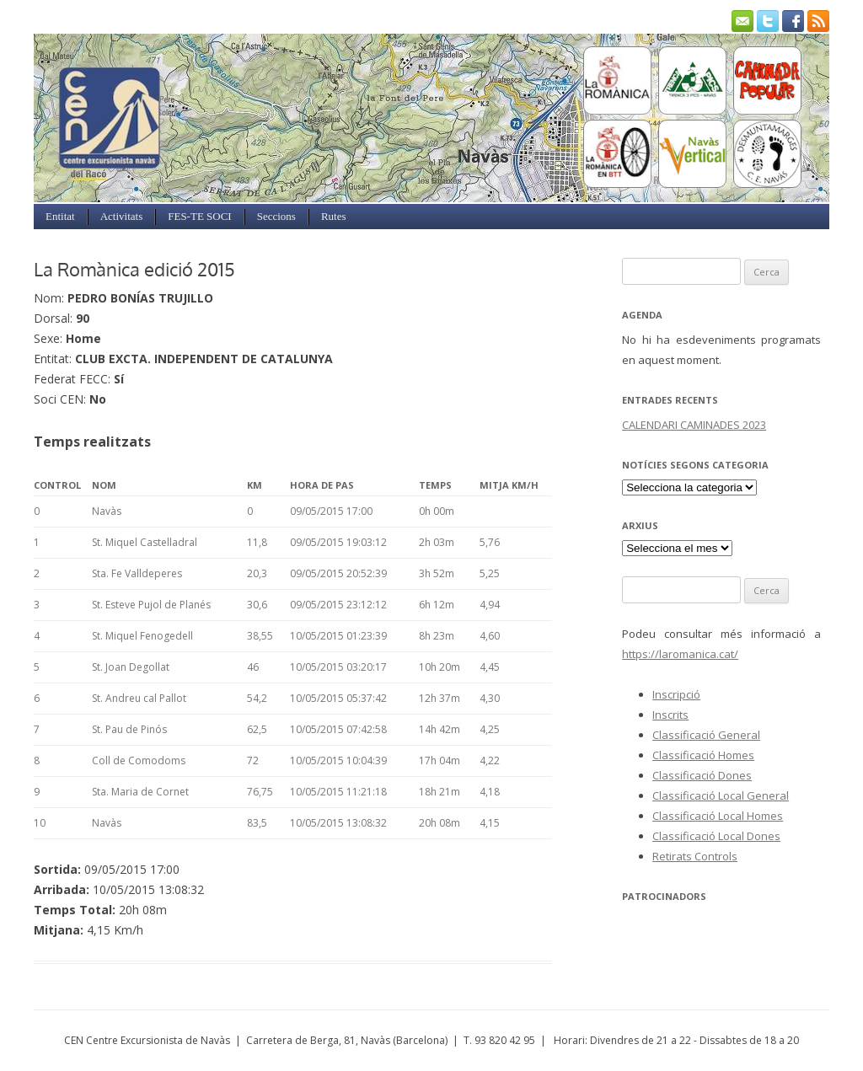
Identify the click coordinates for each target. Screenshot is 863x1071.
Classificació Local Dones (716, 835)
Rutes (333, 216)
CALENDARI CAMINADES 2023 (694, 424)
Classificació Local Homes (717, 815)
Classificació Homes (703, 755)
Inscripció (676, 694)
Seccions (276, 216)
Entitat (60, 216)
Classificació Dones (702, 775)
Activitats (121, 216)
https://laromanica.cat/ (680, 653)
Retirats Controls (694, 856)
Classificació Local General (720, 795)
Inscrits (670, 714)
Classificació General (706, 734)
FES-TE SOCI (199, 216)
